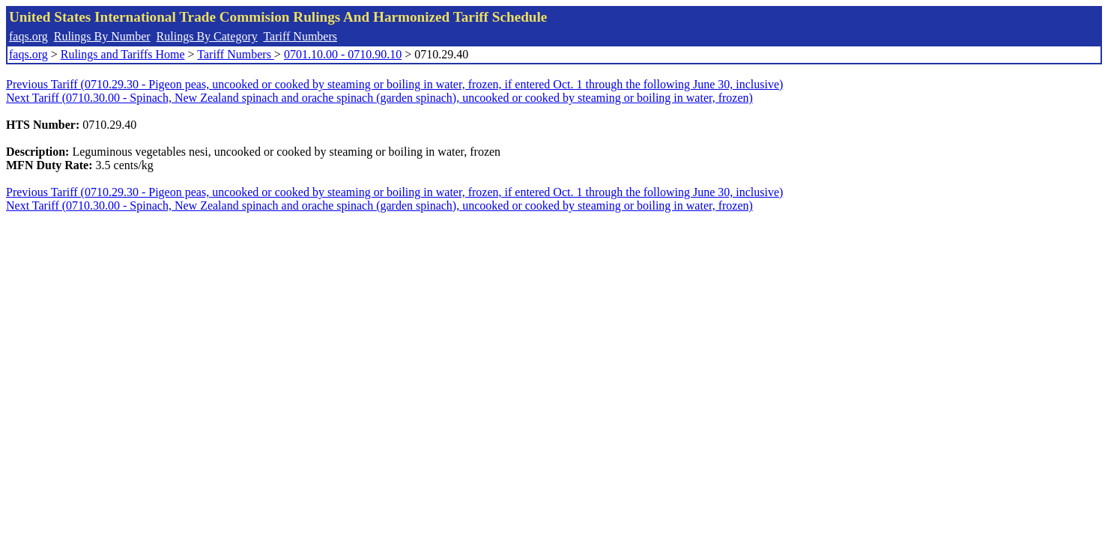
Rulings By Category (207, 36)
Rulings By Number (102, 36)
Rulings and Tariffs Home (123, 54)
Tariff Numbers (300, 36)
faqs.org (28, 36)
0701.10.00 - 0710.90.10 (343, 54)
